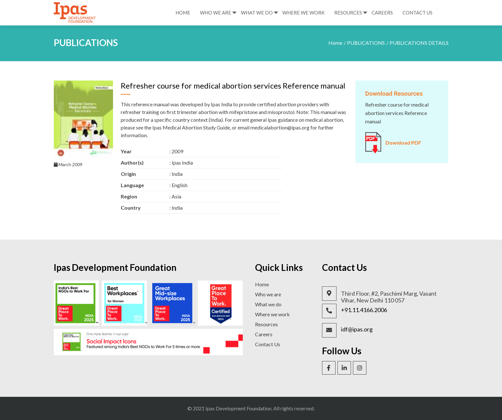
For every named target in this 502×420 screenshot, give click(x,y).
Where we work (272, 314)
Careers (382, 12)
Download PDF (403, 142)
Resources (348, 12)
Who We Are (215, 12)
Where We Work (303, 12)
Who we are (268, 294)
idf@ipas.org (357, 329)
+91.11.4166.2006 (364, 310)
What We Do (257, 12)
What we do (268, 304)
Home (182, 12)
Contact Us (417, 12)
